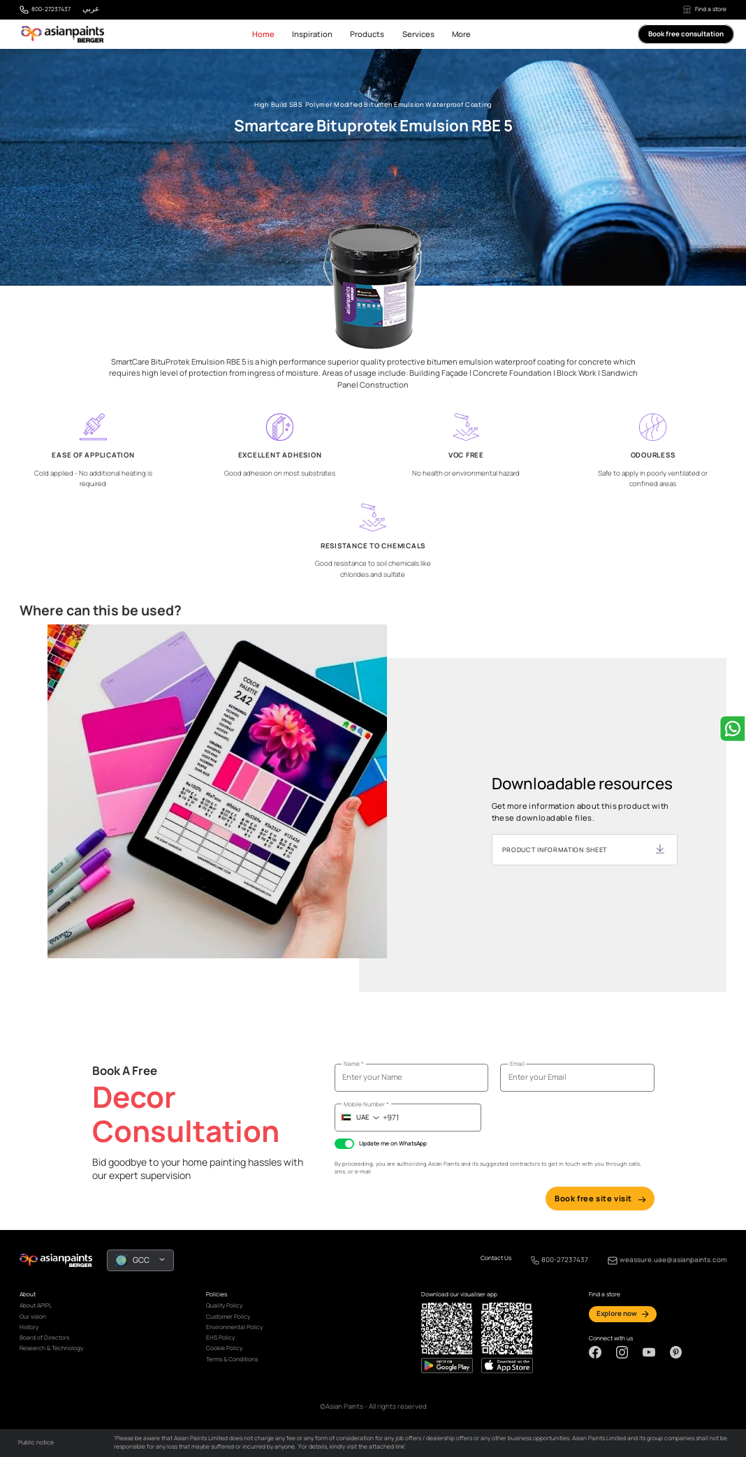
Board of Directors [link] (44, 1337)
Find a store (704, 9)
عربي (91, 8)
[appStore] (447, 1365)
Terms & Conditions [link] (232, 1359)
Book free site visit (600, 1198)
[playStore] (507, 1365)
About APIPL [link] (36, 1305)
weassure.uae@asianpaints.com (673, 1259)
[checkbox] (344, 1143)
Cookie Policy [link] (224, 1348)
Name (354, 1064)
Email (517, 1064)
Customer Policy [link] (228, 1316)
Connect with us (611, 1338)
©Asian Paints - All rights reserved (373, 1406)
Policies (216, 1294)
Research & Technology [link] (51, 1348)
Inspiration (312, 34)
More (461, 34)
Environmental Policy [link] (234, 1327)
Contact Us (496, 1258)
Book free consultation (686, 34)
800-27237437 (51, 9)
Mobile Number (366, 1104)
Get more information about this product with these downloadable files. (580, 811)
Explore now (617, 1313)
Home (263, 34)
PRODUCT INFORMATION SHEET (555, 849)
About (28, 1294)
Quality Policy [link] (224, 1305)
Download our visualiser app (459, 1294)
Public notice (36, 1442)
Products (367, 34)
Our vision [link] (33, 1316)
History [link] (29, 1327)
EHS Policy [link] (220, 1337)
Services (418, 34)
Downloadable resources (582, 784)
